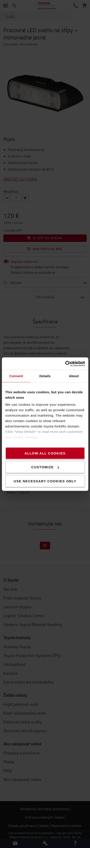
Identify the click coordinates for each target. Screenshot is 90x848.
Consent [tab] (16, 376)
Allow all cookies (44, 453)
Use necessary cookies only (45, 481)
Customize (45, 467)
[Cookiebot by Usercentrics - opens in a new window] (65, 364)
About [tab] (74, 376)
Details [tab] (45, 376)
